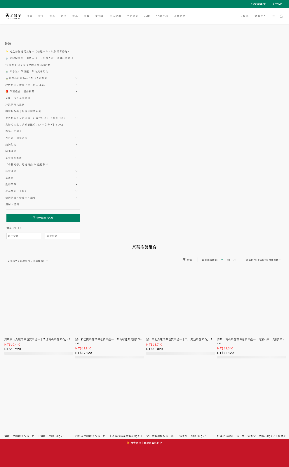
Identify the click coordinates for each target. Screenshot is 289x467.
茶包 (41, 16)
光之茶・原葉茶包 (16, 138)
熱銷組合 (10, 144)
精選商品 (10, 151)
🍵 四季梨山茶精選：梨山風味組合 (26, 71)
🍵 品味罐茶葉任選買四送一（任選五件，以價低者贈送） (40, 58)
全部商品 (12, 261)
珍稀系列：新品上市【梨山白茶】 (26, 84)
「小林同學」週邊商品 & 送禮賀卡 (26, 164)
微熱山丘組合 (13, 131)
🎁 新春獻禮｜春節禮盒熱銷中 (144, 442)
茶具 (75, 16)
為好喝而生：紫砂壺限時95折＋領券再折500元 (34, 124)
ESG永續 (162, 16)
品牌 (147, 16)
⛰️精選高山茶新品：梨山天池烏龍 (26, 78)
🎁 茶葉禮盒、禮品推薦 (19, 91)
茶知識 (99, 16)
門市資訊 (133, 16)
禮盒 (64, 16)
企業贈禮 (180, 16)
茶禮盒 (9, 177)
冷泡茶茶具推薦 (15, 104)
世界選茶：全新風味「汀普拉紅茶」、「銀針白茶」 (36, 118)
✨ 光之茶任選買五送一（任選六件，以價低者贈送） (37, 51)
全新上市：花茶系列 (17, 98)
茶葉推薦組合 (40, 261)
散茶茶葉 (10, 184)
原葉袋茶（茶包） (16, 191)
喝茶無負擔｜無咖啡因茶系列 (23, 111)
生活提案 (115, 16)
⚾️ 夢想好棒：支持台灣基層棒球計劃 (28, 64)
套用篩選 (43, 217)
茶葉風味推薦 (13, 157)
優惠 (30, 16)
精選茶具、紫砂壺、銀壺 (20, 197)
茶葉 (52, 16)
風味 (87, 16)
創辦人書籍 (12, 204)
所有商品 (10, 171)
